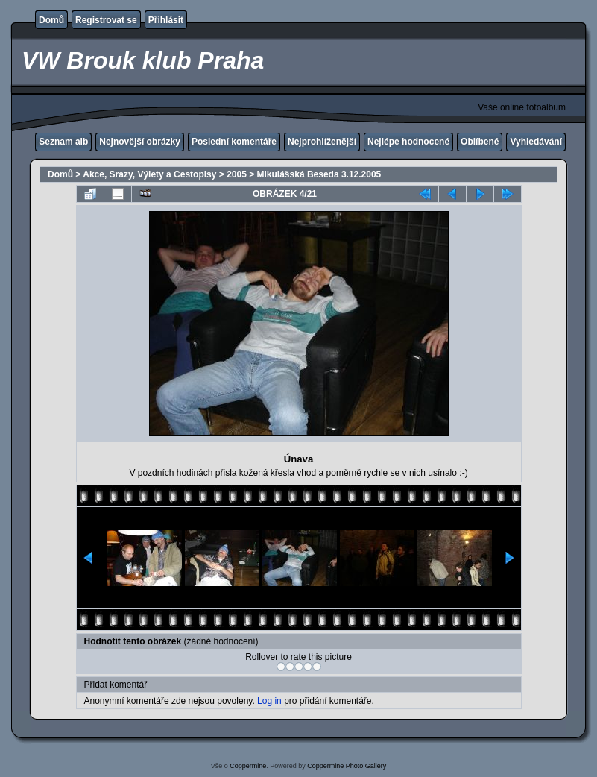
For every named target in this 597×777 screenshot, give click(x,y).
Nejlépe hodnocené (408, 141)
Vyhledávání (536, 141)
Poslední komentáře (234, 141)
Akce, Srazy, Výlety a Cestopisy (149, 174)
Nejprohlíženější (322, 141)
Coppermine (248, 766)
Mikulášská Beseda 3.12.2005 (319, 174)
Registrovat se (106, 20)
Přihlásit (165, 20)
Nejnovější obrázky (139, 141)
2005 (237, 174)
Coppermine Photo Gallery (346, 766)
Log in (269, 701)
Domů (51, 20)
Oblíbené (480, 141)
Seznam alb (63, 141)
